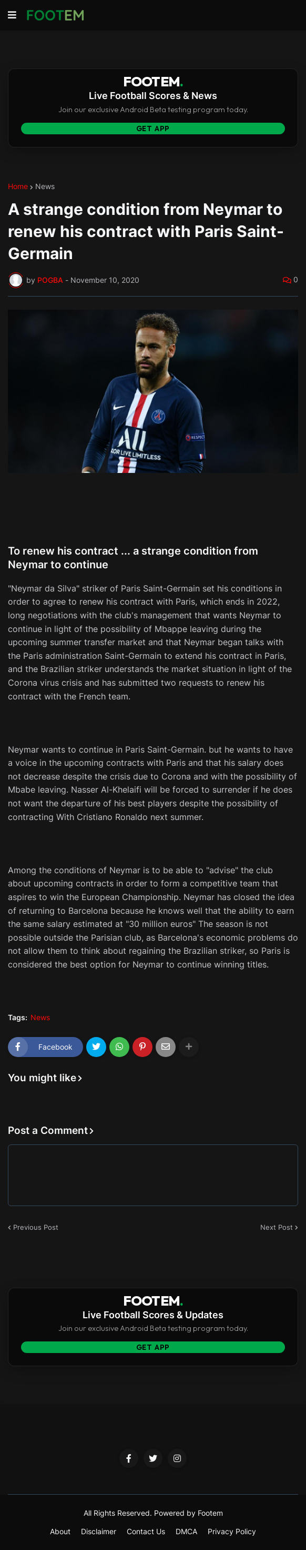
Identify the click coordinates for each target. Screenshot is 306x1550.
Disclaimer (98, 1531)
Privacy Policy (232, 1531)
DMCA (186, 1531)
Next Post (276, 1227)
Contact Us (146, 1531)
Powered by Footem (188, 1512)
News (45, 186)
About (60, 1531)
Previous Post (35, 1227)
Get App (153, 128)
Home (18, 186)
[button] (12, 15)
